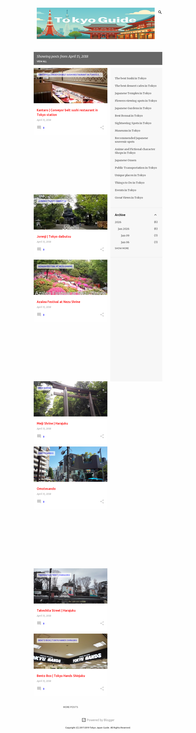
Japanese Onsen (125, 160)
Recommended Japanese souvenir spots (131, 139)
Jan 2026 (123, 229)
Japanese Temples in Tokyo (133, 93)
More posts (70, 707)
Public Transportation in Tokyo (136, 167)
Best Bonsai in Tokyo (129, 115)
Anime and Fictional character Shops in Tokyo (135, 151)
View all (42, 61)
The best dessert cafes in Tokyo (136, 86)
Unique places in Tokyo (130, 175)
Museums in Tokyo (127, 130)
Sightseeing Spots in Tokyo (133, 123)
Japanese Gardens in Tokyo (133, 108)
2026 (118, 222)
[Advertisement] (69, 164)
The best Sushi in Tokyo (130, 78)
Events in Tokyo (125, 190)
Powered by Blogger (98, 720)
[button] (102, 127)
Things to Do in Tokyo (130, 182)
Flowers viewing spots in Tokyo (136, 100)
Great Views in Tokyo (129, 197)
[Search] (160, 12)
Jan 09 (125, 235)
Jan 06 (125, 242)
